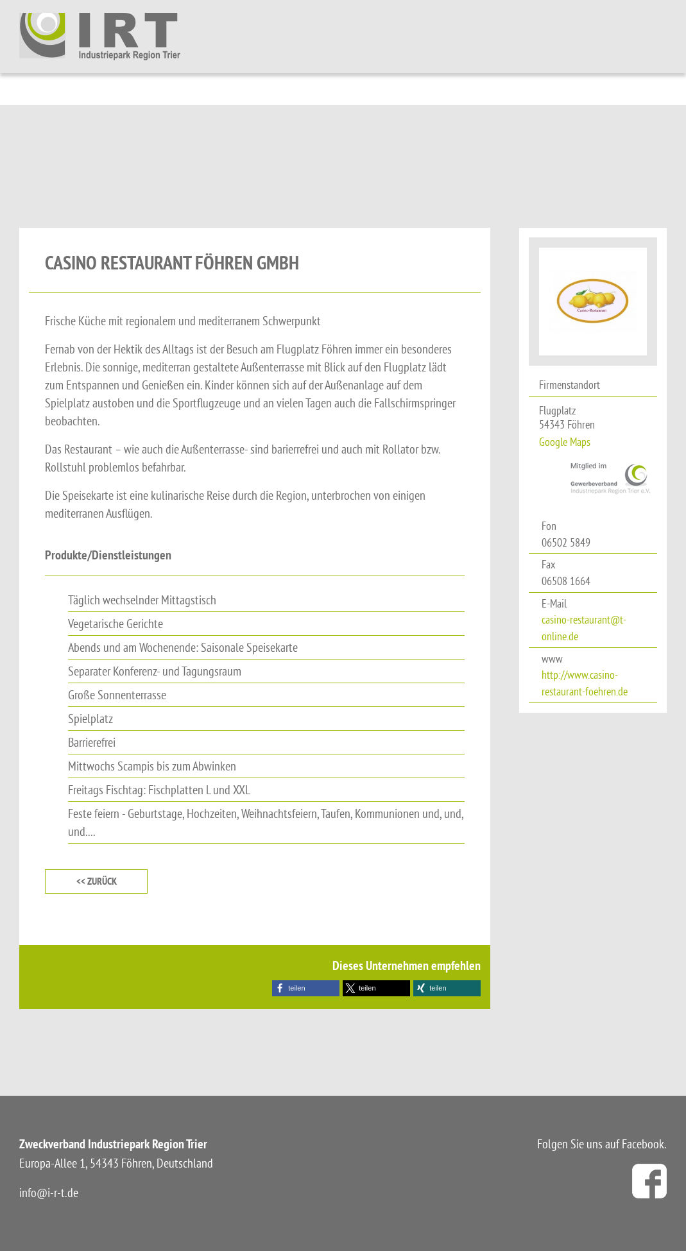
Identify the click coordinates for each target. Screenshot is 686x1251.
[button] (305, 988)
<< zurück (96, 881)
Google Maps (564, 441)
